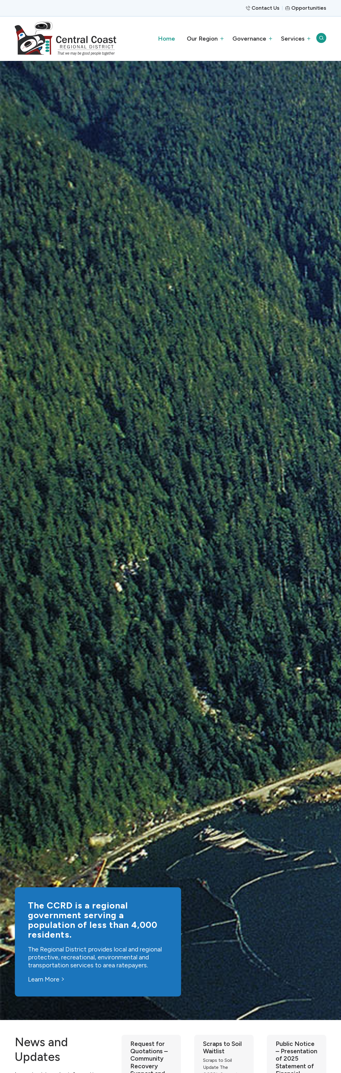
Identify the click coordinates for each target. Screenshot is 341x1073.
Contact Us (266, 8)
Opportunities (308, 8)
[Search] (321, 38)
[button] (204, 38)
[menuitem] (166, 38)
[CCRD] (65, 38)
